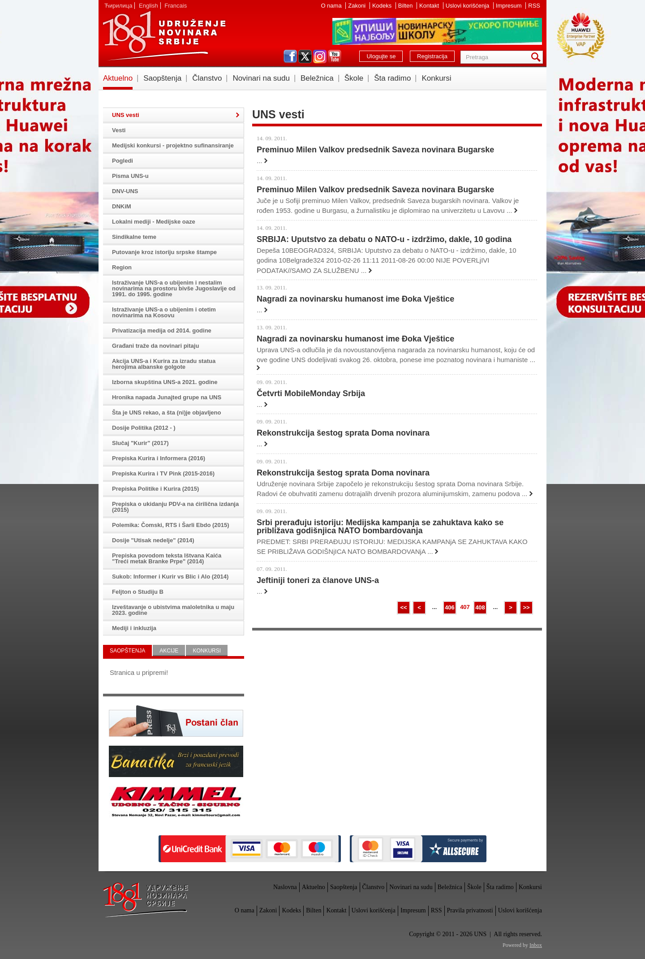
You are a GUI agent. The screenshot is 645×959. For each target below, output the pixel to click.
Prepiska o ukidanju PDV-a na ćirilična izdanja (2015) (175, 507)
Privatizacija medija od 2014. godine (161, 330)
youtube (334, 56)
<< (403, 607)
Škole (354, 78)
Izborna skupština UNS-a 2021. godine (165, 382)
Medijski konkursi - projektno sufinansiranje (173, 145)
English (148, 5)
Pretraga (537, 57)
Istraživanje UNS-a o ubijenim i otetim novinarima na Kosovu (164, 312)
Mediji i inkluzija (134, 628)
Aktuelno (118, 78)
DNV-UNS (125, 191)
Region (122, 267)
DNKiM (121, 206)
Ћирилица (118, 5)
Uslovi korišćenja (468, 5)
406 (450, 607)
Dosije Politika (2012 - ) (144, 428)
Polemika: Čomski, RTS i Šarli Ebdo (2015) (170, 525)
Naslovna (285, 887)
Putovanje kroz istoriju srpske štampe (164, 252)
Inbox (535, 945)
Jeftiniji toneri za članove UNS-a (318, 580)
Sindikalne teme (134, 237)
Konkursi (436, 78)
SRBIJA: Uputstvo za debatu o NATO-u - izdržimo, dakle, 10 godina (384, 239)
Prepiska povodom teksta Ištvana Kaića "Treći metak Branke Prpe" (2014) (166, 558)
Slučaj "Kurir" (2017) (140, 443)
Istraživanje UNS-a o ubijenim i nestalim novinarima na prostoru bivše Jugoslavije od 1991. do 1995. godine (174, 288)
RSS (534, 5)
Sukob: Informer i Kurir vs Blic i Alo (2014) (170, 576)
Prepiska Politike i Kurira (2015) (155, 489)
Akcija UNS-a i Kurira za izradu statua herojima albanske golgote (163, 364)
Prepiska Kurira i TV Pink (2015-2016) (163, 473)
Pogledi (122, 161)
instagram (320, 56)
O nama (332, 5)
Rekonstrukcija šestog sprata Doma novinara (343, 432)
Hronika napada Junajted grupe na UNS (166, 397)
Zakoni (357, 5)
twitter (305, 56)
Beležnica (317, 78)
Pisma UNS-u (130, 176)
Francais (175, 5)
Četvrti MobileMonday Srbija (311, 393)
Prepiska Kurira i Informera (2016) (158, 458)
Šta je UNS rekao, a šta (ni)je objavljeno (166, 412)
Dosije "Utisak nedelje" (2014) (153, 540)
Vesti (118, 130)
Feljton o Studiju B (137, 592)
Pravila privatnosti (470, 910)
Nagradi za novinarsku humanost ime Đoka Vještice (355, 298)
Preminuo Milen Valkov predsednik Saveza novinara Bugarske (375, 149)
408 (480, 607)
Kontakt (430, 5)
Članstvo (207, 78)
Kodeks (382, 5)
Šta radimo (392, 78)
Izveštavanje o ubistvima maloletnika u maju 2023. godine (173, 610)
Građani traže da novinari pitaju (155, 346)
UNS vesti (125, 115)
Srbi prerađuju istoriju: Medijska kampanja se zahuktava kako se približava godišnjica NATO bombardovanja (380, 526)
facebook (290, 56)
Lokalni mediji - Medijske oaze (153, 222)
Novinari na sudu (261, 78)
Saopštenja (162, 78)
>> (526, 607)
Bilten (406, 5)
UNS (164, 36)
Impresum (509, 5)
